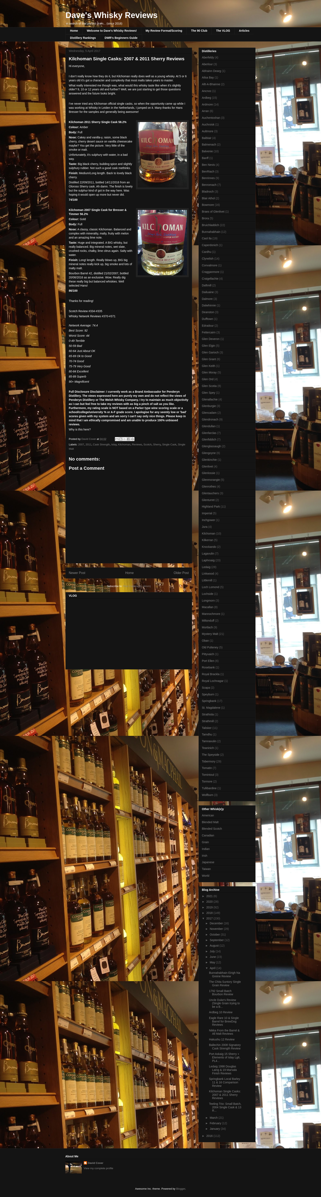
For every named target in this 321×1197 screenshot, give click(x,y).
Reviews (137, 444)
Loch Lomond (210, 587)
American (208, 815)
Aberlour (207, 64)
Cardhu (206, 251)
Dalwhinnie (209, 305)
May (213, 962)
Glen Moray (209, 372)
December (217, 923)
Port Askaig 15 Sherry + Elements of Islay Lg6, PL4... (224, 1057)
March (214, 1117)
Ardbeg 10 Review (220, 1012)
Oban (205, 640)
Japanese (208, 862)
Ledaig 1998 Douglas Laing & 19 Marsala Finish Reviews (223, 1070)
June (213, 956)
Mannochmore (211, 613)
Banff (205, 158)
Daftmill (206, 285)
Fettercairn (209, 332)
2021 (210, 896)
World (205, 875)
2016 (210, 1136)
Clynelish (208, 258)
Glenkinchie (209, 459)
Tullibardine (209, 788)
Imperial (207, 513)
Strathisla (208, 714)
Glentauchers (210, 493)
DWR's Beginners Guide (121, 37)
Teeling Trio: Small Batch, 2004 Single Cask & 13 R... (225, 1107)
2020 (210, 901)
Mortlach (207, 627)
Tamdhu (207, 734)
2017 (210, 918)
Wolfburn (207, 795)
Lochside (207, 593)
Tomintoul (208, 774)
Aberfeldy (208, 57)
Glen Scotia (209, 386)
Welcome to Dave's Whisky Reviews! (112, 30)
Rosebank (208, 667)
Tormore (207, 781)
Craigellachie (210, 278)
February (216, 1123)
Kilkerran (207, 540)
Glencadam (209, 412)
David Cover (95, 1162)
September (217, 940)
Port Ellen (208, 660)
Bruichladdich (210, 225)
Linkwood (208, 573)
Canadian (208, 835)
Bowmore (208, 204)
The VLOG (223, 30)
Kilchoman (124, 444)
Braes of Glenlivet (213, 211)
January (215, 1128)
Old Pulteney (210, 647)
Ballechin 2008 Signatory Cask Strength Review (225, 1046)
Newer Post (77, 573)
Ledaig (206, 567)
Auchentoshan (211, 117)
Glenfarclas (209, 433)
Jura (204, 526)
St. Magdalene (211, 707)
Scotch (148, 444)
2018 (210, 913)
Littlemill (207, 580)
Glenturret (208, 500)
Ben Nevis (208, 164)
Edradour (208, 325)
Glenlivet (207, 466)
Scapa (206, 687)
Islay (113, 444)
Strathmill (208, 721)
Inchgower (208, 520)
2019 (210, 907)
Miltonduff (208, 620)
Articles (244, 30)
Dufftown (207, 319)
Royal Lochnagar (213, 681)
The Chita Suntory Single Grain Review (225, 983)
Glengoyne (209, 453)
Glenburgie (209, 406)
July (213, 951)
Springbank (209, 701)
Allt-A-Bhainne (211, 84)
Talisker (206, 728)
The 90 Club (199, 30)
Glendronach (210, 419)
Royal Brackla (210, 674)
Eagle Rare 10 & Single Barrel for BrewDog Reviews (224, 1021)
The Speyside (210, 754)
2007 (81, 444)
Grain (205, 842)
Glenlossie (208, 473)
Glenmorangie (211, 479)
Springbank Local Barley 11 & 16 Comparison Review (224, 1082)
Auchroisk (208, 124)
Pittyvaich (208, 654)
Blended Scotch (212, 828)
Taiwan (206, 869)
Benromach (209, 184)
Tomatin (207, 768)
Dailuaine (208, 292)
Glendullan (209, 426)
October (215, 934)
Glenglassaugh (211, 446)
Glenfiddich (209, 439)
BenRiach (208, 171)
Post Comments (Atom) (137, 586)
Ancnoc (206, 91)
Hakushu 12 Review (222, 1039)
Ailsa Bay (208, 77)
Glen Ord (208, 379)
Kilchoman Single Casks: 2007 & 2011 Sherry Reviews (225, 1095)
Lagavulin (208, 553)
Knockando (209, 546)
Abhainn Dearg (211, 71)
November (217, 928)
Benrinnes (208, 178)
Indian (206, 849)
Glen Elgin (208, 345)
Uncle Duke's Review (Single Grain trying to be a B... (224, 1003)
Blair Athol (208, 198)
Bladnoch (208, 191)
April (213, 968)
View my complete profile (98, 1168)
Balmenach (209, 144)
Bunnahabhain (211, 231)
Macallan (207, 607)
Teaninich (208, 748)
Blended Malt (210, 822)
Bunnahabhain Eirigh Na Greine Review (224, 974)
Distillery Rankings (83, 37)
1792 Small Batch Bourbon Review (221, 992)
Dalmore (207, 298)
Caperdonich (210, 245)
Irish (204, 855)
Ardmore (207, 104)
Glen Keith (208, 366)
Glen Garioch (210, 352)
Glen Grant (209, 359)
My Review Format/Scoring (164, 30)
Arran (205, 111)
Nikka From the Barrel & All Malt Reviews (224, 1032)
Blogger (180, 1188)
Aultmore (207, 131)
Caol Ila (206, 238)
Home (74, 30)
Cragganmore (210, 271)
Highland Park (211, 506)
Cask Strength (101, 444)
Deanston (208, 312)
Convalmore (209, 265)
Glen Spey (208, 392)
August (214, 945)
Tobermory (208, 761)
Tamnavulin (209, 741)
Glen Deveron (210, 339)
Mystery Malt (210, 633)
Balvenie (207, 151)
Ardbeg (206, 97)
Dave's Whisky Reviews (112, 15)
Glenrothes (209, 486)
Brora (205, 218)
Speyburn (208, 694)
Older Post (181, 573)
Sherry (157, 444)
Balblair (206, 138)
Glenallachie (210, 399)
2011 (89, 444)
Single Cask (169, 444)
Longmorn (208, 600)
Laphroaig (208, 560)
